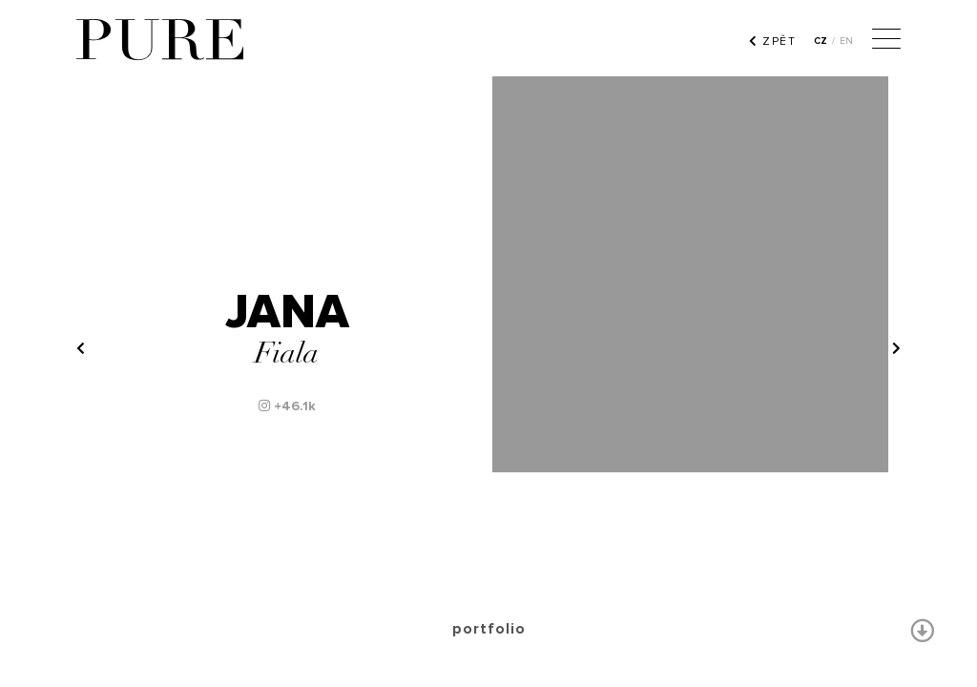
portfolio (489, 628)
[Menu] (886, 41)
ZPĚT (772, 41)
